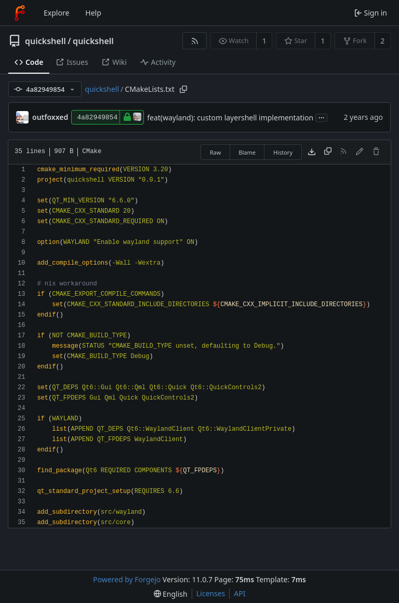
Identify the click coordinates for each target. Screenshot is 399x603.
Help (93, 13)
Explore (56, 13)
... (321, 117)
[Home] (19, 13)
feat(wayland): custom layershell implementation (230, 117)
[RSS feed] (194, 40)
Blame (247, 152)
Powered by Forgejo (127, 579)
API (239, 593)
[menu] (171, 594)
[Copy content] (328, 152)
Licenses (210, 593)
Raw (215, 152)
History (282, 152)
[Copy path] (183, 89)
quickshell (45, 41)
